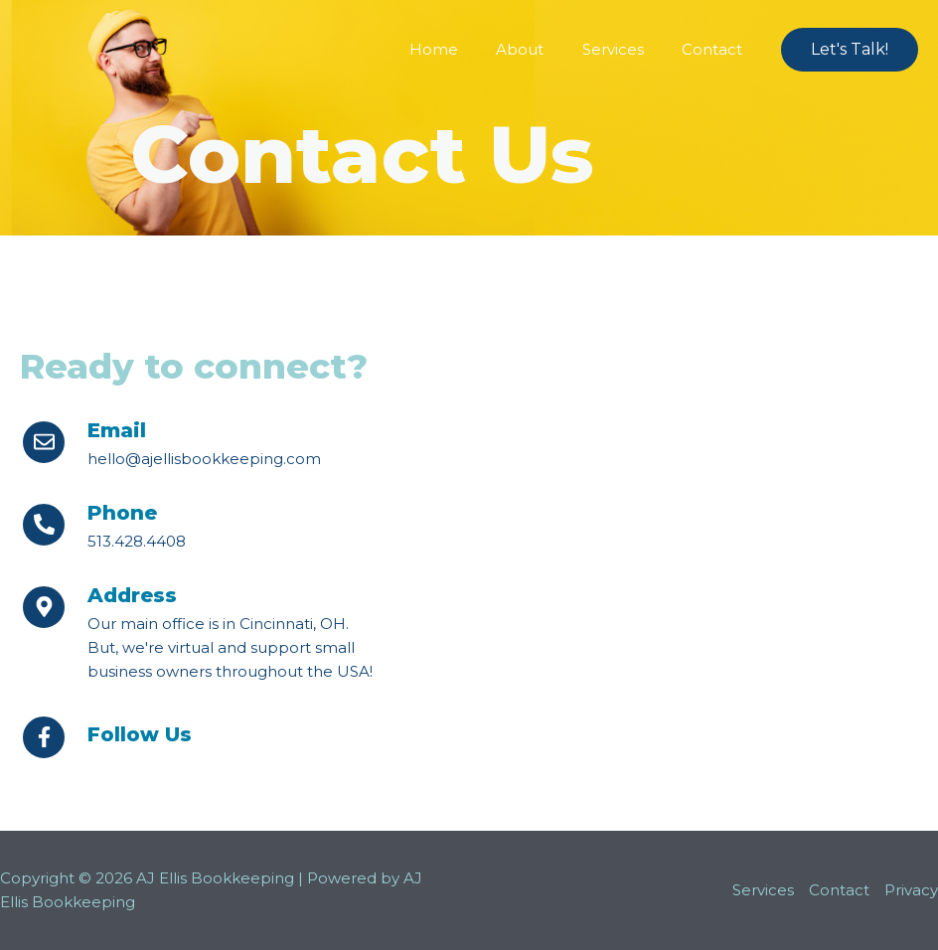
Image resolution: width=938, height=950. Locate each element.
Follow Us (139, 734)
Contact (716, 49)
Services (625, 49)
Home (462, 49)
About (540, 49)
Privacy (911, 889)
